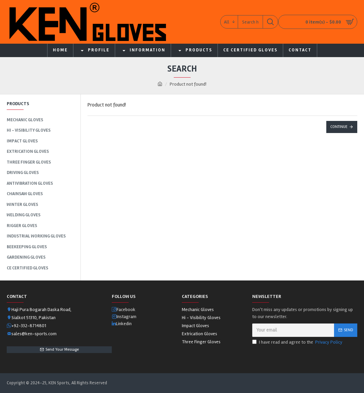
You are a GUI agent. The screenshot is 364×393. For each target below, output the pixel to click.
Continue (339, 126)
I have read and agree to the (297, 342)
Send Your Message (62, 349)
